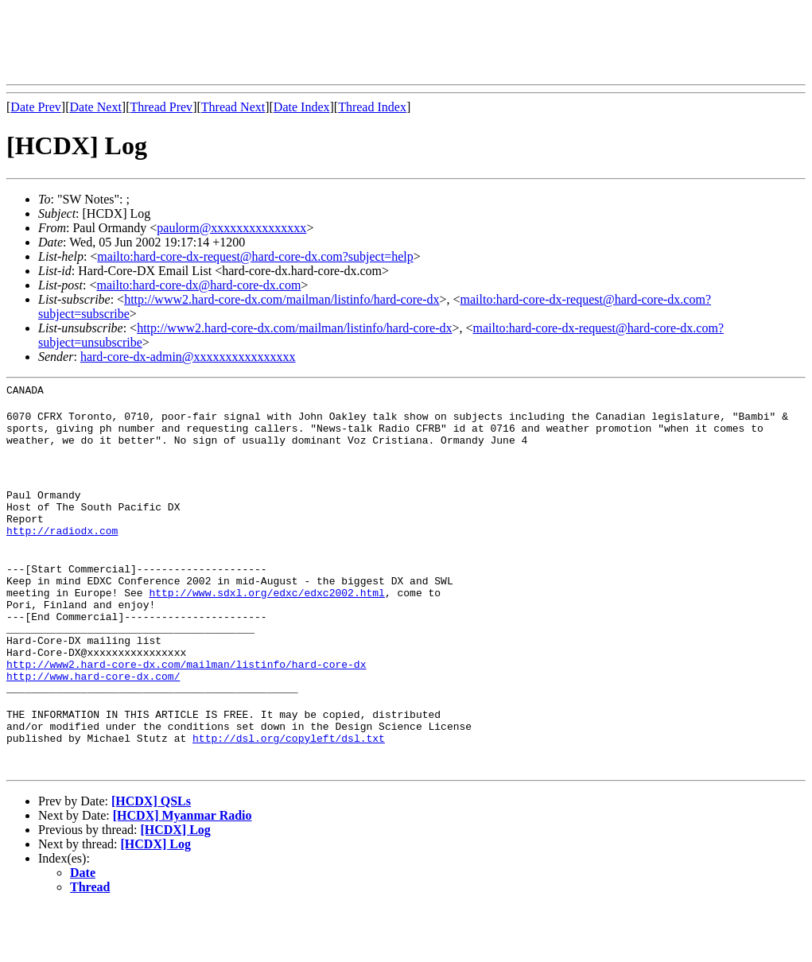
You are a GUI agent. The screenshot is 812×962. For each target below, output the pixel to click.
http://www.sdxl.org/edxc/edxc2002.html (266, 621)
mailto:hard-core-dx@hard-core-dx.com (198, 285)
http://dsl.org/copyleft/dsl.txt (288, 793)
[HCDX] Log (175, 884)
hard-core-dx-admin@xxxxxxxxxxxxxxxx (188, 356)
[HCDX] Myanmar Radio (182, 870)
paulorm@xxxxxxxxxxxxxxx (231, 228)
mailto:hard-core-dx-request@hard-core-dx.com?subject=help (255, 256)
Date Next (96, 107)
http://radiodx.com (62, 549)
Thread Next (233, 107)
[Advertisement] (295, 42)
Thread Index (372, 107)
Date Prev (35, 107)
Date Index (302, 107)
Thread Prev (161, 107)
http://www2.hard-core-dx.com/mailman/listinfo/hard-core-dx (281, 299)
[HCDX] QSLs (151, 856)
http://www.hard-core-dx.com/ (93, 721)
